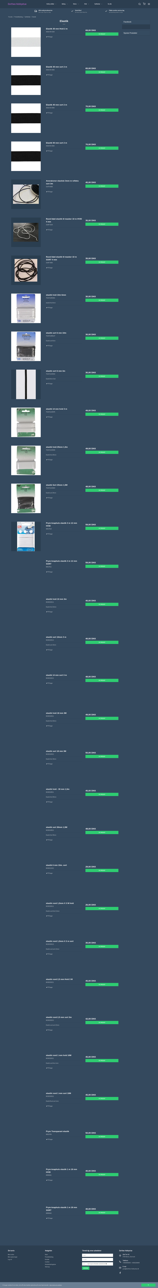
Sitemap (47, 1267)
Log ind (10, 1259)
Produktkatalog (49, 1257)
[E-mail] (97, 1259)
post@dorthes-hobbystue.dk (131, 1269)
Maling (65, 4)
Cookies (47, 1262)
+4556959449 (127, 1263)
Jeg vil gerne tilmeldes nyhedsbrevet (97, 1264)
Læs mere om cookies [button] (55, 1285)
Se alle (110, 4)
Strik (86, 4)
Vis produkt (102, 34)
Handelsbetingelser (50, 1264)
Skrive (76, 4)
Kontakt (47, 1259)
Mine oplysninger (12, 1257)
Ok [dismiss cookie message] (148, 1285)
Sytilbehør (98, 4)
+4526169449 (136, 1263)
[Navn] (97, 1255)
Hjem (46, 1254)
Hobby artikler (51, 4)
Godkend (85, 1268)
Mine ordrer (11, 1254)
